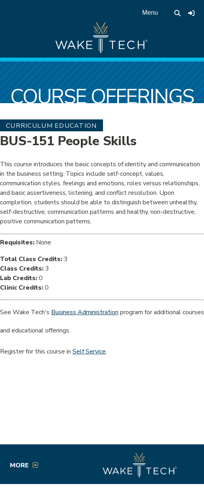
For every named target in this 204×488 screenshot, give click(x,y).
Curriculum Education (51, 125)
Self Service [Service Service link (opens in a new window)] (89, 351)
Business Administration (84, 312)
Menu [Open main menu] (150, 12)
